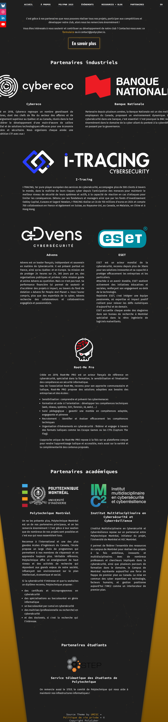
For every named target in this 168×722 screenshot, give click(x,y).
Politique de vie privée (81, 717)
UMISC (95, 714)
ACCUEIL (28, 4)
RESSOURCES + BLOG (112, 4)
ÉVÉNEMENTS (87, 4)
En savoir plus (84, 43)
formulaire (68, 32)
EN (161, 4)
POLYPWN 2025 (66, 4)
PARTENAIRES (137, 4)
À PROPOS (46, 4)
